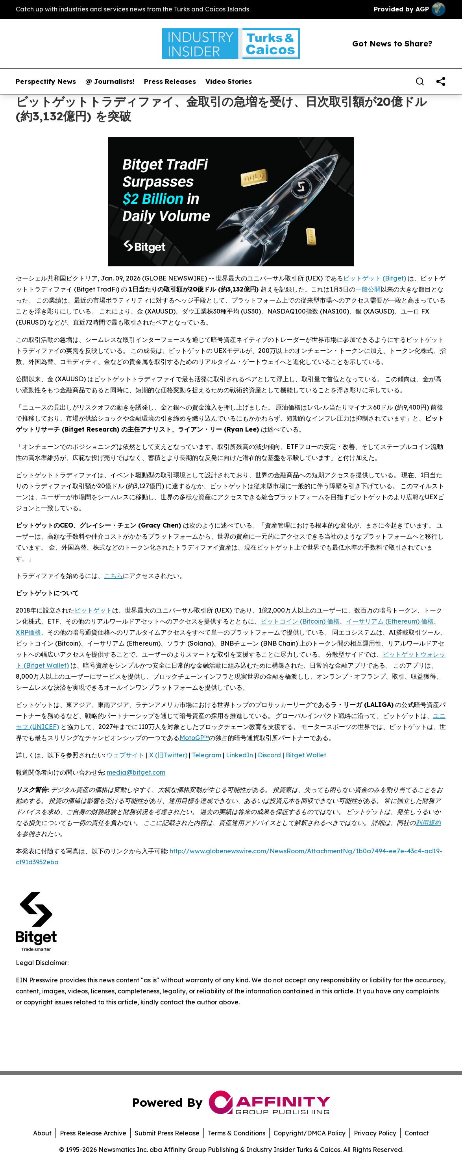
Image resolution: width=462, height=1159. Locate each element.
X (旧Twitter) (168, 755)
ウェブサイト (125, 755)
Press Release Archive (93, 1133)
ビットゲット (93, 610)
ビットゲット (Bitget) (374, 278)
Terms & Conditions (236, 1133)
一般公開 (368, 289)
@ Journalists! (110, 81)
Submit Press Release (167, 1133)
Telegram (206, 755)
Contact (417, 1133)
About (42, 1133)
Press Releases (170, 81)
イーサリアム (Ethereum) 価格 (390, 621)
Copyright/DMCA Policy (310, 1133)
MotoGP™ (194, 738)
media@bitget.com (136, 772)
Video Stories (228, 81)
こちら (113, 576)
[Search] (419, 81)
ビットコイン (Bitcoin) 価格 (300, 621)
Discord (269, 755)
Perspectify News (46, 81)
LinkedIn (239, 755)
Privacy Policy (375, 1133)
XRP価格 (28, 632)
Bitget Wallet (306, 755)
